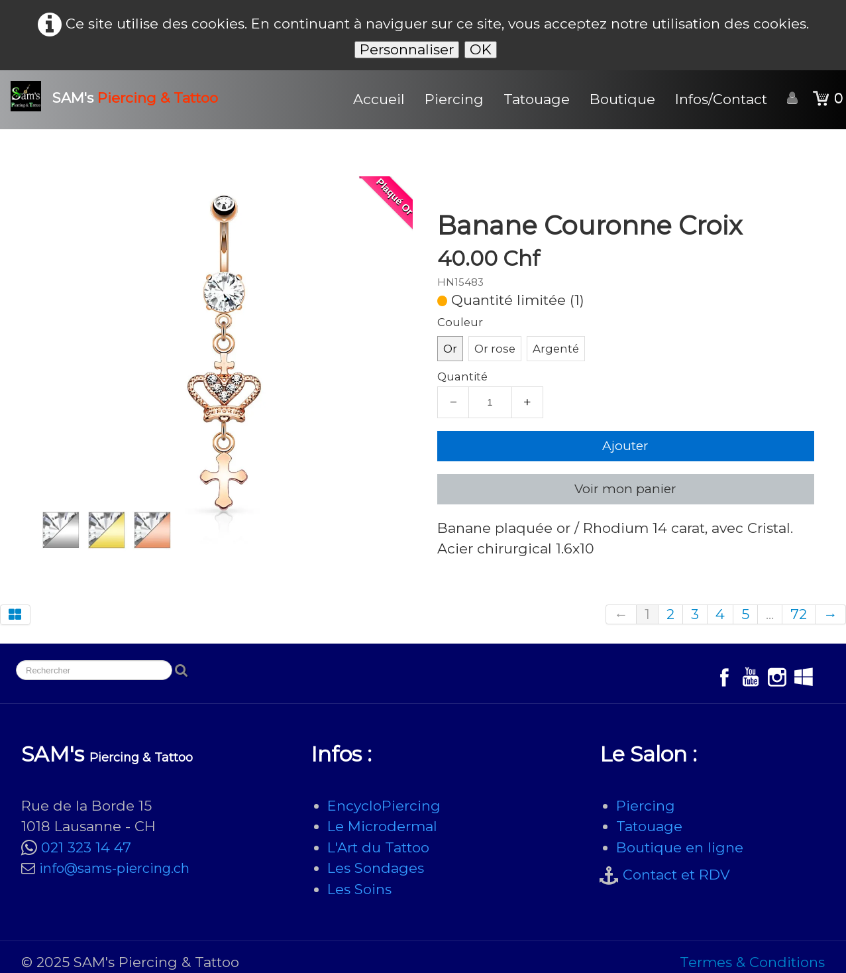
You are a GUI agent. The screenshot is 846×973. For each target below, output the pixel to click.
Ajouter (625, 445)
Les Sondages (375, 868)
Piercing (454, 99)
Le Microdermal (382, 826)
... (770, 614)
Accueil (379, 99)
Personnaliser (407, 49)
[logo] (119, 96)
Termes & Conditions (752, 962)
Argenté (556, 348)
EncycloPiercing (384, 805)
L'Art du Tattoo (378, 847)
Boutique (622, 99)
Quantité (462, 376)
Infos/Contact (721, 99)
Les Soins (359, 889)
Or (450, 348)
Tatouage (536, 99)
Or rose (494, 348)
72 (798, 614)
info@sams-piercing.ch (114, 868)
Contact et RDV (676, 874)
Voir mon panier (625, 488)
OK (481, 49)
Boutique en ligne (679, 847)
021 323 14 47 (86, 847)
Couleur (460, 322)
